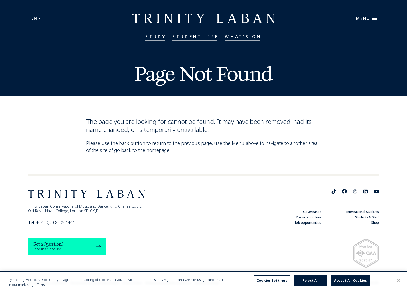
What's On (243, 36)
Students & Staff (367, 217)
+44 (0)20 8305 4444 (51, 222)
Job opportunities (308, 222)
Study (155, 36)
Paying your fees (308, 217)
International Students (362, 212)
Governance (312, 212)
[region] (203, 281)
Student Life (195, 36)
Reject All (310, 280)
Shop (375, 222)
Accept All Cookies (350, 280)
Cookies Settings (271, 280)
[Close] (398, 280)
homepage (157, 150)
